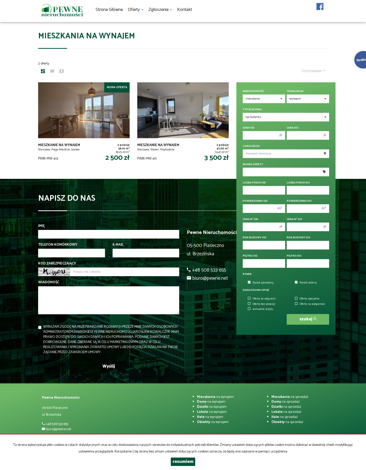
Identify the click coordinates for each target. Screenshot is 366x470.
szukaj (307, 319)
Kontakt (184, 9)
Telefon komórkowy (57, 244)
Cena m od (250, 219)
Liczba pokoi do (298, 183)
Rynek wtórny (306, 282)
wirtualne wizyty (260, 309)
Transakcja (295, 91)
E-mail (118, 244)
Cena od (248, 128)
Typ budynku (252, 110)
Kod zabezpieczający (57, 263)
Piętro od (250, 256)
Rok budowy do (298, 238)
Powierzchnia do (299, 201)
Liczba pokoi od (254, 183)
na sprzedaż (289, 397)
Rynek (247, 274)
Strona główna (109, 9)
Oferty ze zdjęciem (262, 298)
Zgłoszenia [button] (160, 9)
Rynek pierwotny (260, 282)
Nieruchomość (253, 91)
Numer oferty (253, 164)
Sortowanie (313, 71)
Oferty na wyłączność (310, 304)
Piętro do (294, 256)
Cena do (292, 128)
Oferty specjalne (307, 298)
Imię (41, 226)
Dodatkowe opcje (256, 290)
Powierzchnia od (255, 201)
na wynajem (215, 397)
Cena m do (294, 219)
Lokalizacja (251, 146)
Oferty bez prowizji (261, 304)
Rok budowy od (254, 238)
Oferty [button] (135, 9)
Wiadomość (48, 282)
